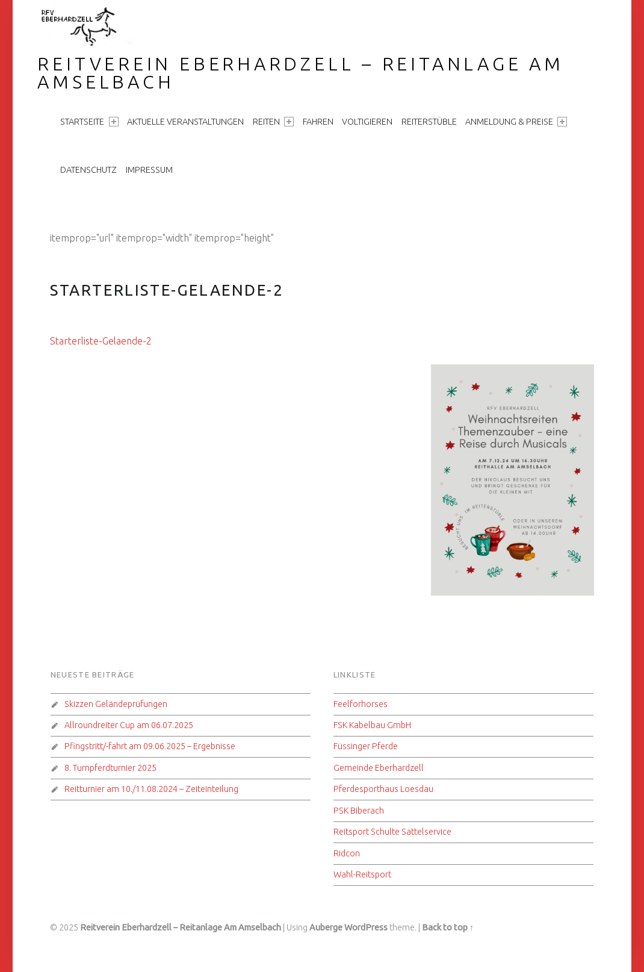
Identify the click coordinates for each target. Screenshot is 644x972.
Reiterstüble (429, 121)
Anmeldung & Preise (516, 121)
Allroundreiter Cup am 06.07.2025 (128, 725)
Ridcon (346, 853)
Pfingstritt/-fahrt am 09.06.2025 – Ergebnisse (149, 746)
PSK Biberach (358, 810)
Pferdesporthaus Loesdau (383, 789)
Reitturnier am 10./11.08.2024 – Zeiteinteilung (151, 789)
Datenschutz (88, 170)
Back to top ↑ (448, 927)
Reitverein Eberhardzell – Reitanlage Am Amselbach (300, 73)
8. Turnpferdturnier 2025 (110, 768)
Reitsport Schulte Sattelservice (392, 831)
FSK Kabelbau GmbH (372, 725)
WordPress (366, 927)
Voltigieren (367, 121)
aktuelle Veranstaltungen (185, 121)
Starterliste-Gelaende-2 (101, 340)
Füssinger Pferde (365, 746)
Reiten (273, 121)
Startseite (89, 121)
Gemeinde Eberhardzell (378, 768)
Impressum (149, 170)
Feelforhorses (360, 704)
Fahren (318, 121)
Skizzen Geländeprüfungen (115, 704)
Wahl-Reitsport (362, 874)
